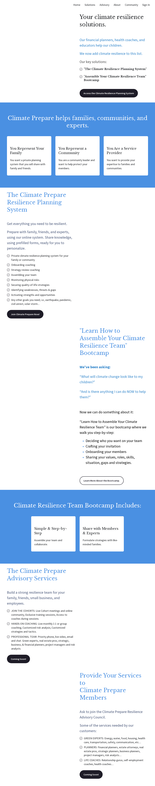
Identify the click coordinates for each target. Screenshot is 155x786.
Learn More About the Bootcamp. (103, 481)
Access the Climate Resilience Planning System (111, 93)
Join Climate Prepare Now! (26, 315)
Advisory (104, 5)
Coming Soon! (19, 660)
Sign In (146, 5)
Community (131, 5)
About (117, 5)
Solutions (90, 5)
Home (76, 5)
